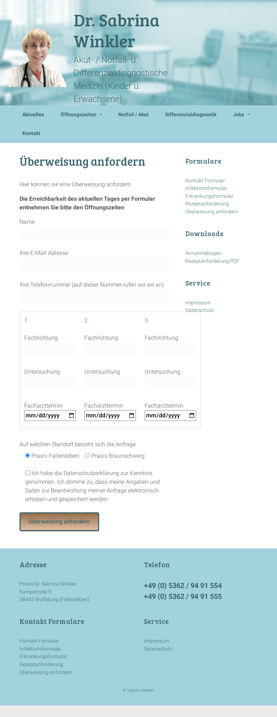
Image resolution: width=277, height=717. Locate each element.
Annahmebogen (203, 253)
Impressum (198, 303)
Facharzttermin (50, 410)
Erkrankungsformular (209, 196)
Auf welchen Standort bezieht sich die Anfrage (77, 444)
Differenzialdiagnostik (190, 115)
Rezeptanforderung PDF (212, 261)
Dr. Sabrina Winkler (116, 30)
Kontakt (31, 133)
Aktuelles (33, 115)
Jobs (238, 115)
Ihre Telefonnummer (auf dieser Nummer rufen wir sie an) (94, 292)
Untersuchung (50, 379)
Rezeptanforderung (207, 204)
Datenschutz (199, 310)
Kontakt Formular (205, 181)
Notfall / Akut (133, 115)
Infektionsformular (206, 188)
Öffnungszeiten (78, 115)
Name (94, 229)
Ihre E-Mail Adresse (94, 260)
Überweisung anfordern (211, 212)
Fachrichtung (50, 345)
